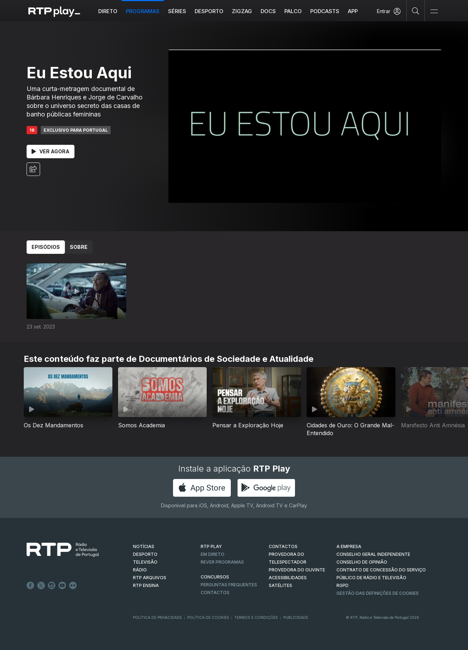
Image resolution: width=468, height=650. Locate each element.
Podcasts (324, 11)
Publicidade (295, 617)
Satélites (280, 585)
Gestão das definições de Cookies (377, 593)
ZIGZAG (242, 11)
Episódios (46, 247)
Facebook (30, 585)
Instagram (52, 585)
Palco (293, 11)
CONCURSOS (215, 577)
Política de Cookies (208, 617)
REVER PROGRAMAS (222, 562)
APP (353, 11)
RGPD (342, 585)
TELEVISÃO (145, 562)
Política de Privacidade (157, 617)
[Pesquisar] (416, 10)
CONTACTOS (283, 546)
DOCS (268, 11)
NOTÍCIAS (143, 546)
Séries (177, 11)
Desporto (209, 11)
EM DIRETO (212, 554)
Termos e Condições (256, 617)
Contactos (215, 592)
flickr (73, 585)
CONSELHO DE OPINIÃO (361, 562)
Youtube (62, 585)
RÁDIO (140, 569)
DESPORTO (145, 554)
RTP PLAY (211, 546)
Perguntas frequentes (229, 584)
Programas (143, 11)
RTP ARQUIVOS (149, 577)
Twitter (41, 585)
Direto (107, 11)
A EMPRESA (348, 546)
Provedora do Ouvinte (297, 569)
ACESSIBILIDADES (288, 577)
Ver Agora (50, 151)
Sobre (79, 247)
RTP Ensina (146, 585)
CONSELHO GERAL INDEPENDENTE (373, 554)
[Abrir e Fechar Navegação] (434, 11)
